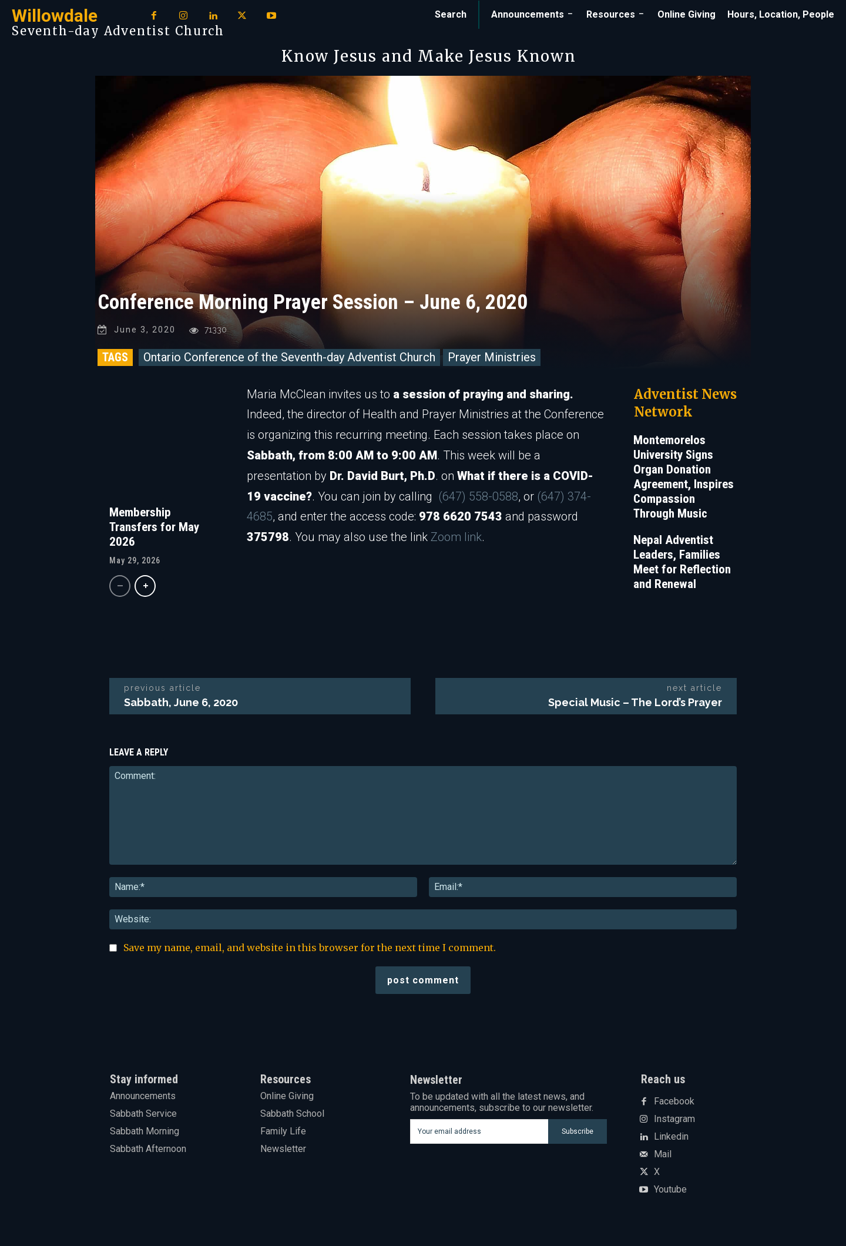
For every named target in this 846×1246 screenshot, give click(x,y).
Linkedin (671, 1136)
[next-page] (145, 586)
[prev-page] (119, 586)
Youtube (670, 1189)
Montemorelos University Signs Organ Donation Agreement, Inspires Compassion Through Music (683, 476)
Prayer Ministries (492, 357)
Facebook (674, 1101)
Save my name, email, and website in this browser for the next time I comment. (309, 948)
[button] (450, 14)
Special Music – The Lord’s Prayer (635, 702)
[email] (479, 1131)
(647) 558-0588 (478, 496)
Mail (663, 1154)
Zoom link (456, 537)
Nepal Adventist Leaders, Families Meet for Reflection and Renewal (682, 562)
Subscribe (577, 1131)
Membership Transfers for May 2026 (154, 527)
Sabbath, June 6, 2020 (181, 702)
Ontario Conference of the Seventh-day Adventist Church (289, 357)
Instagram (674, 1119)
